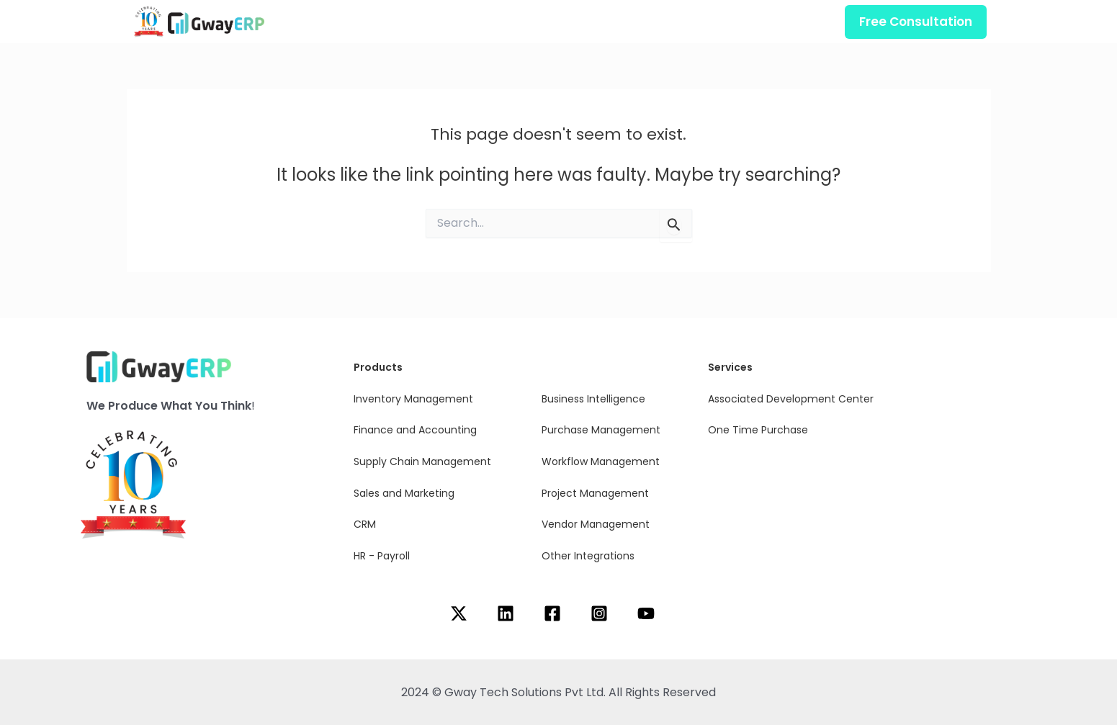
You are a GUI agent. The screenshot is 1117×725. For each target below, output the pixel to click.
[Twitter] (458, 613)
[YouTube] (646, 613)
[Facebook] (552, 613)
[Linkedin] (505, 613)
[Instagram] (599, 613)
